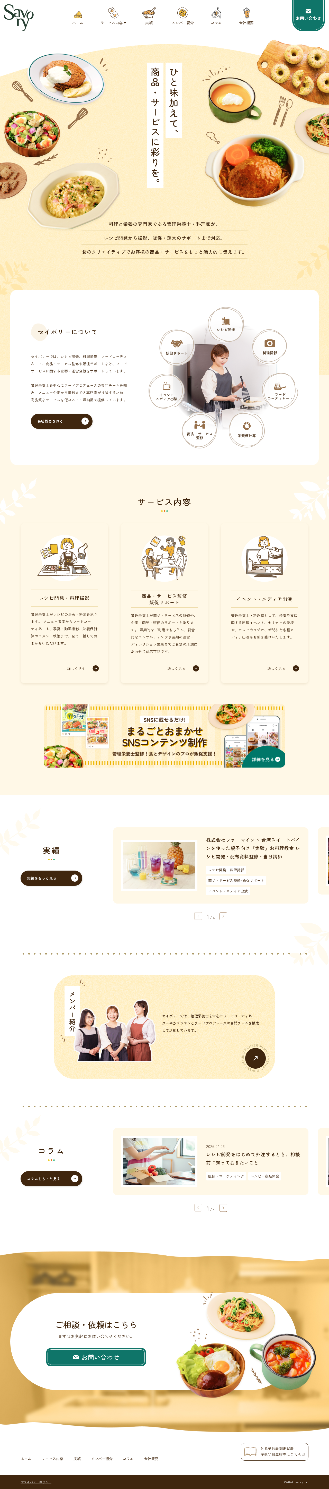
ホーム (26, 1458)
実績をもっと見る (42, 878)
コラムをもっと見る (43, 1178)
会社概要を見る (50, 421)
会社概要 (151, 1458)
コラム (128, 1458)
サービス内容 (52, 1458)
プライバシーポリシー (36, 1482)
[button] (223, 916)
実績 (77, 1458)
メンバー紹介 (102, 1458)
